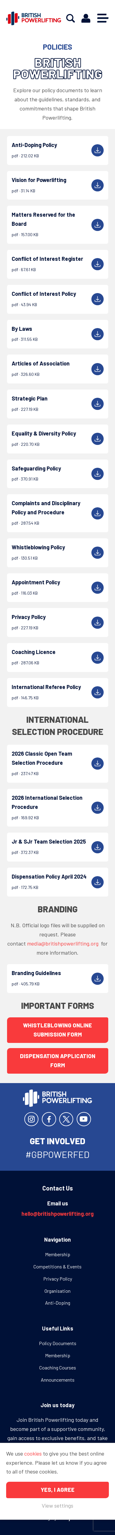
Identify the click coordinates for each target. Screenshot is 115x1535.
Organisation (57, 1291)
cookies (33, 1453)
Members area (85, 18)
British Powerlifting (33, 18)
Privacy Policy (57, 1278)
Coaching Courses (57, 1367)
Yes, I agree (58, 1489)
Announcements (58, 1380)
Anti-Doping (57, 1303)
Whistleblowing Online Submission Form (57, 1030)
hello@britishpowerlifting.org (57, 1213)
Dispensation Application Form (57, 1060)
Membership (57, 1254)
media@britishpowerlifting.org (63, 943)
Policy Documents (57, 1343)
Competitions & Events (57, 1266)
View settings (57, 1505)
